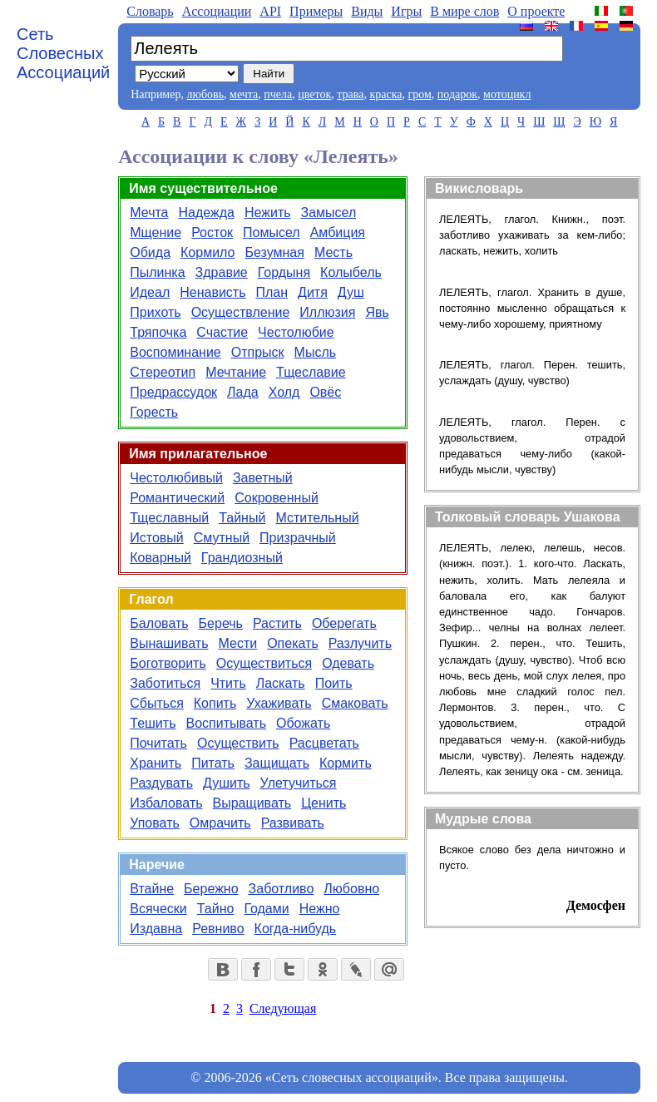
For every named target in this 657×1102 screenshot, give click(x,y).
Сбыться (157, 703)
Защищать (277, 763)
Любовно (351, 889)
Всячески (158, 909)
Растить (277, 623)
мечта (244, 94)
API (270, 11)
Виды (367, 11)
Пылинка (157, 272)
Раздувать (161, 783)
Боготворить (167, 663)
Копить (215, 703)
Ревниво (218, 929)
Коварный (160, 558)
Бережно (211, 889)
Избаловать (166, 803)
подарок (457, 94)
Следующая (282, 1008)
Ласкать (280, 683)
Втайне (152, 889)
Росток (212, 232)
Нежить (268, 212)
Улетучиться (298, 783)
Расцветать (324, 743)
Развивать (292, 823)
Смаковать (355, 703)
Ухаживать (278, 703)
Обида (150, 252)
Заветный (263, 478)
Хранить (155, 763)
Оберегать (344, 623)
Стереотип (162, 372)
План (272, 292)
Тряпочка (158, 332)
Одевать (348, 663)
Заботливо (281, 889)
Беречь (221, 623)
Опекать (293, 643)
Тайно (216, 909)
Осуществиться (264, 663)
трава (350, 94)
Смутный (221, 538)
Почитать (158, 743)
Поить (334, 683)
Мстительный (316, 518)
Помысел (271, 232)
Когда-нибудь (295, 929)
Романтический (177, 498)
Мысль (315, 352)
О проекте (536, 11)
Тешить (152, 723)
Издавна (156, 929)
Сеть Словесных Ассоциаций (63, 53)
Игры (406, 11)
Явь (376, 312)
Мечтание (235, 372)
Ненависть (212, 292)
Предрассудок (173, 392)
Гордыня (284, 272)
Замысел (329, 212)
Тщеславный (169, 518)
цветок (314, 94)
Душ (351, 292)
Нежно (319, 909)
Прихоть (155, 312)
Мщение (155, 232)
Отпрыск (257, 352)
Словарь (149, 11)
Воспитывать (225, 723)
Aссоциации (217, 11)
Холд (284, 392)
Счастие (222, 332)
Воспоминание (175, 352)
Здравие (221, 272)
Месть (333, 252)
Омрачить (220, 823)
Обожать (303, 723)
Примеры (316, 11)
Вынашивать (169, 643)
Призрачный (297, 538)
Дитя (313, 292)
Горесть (154, 412)
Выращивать (252, 803)
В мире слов (464, 11)
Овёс (325, 392)
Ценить (323, 803)
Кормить (345, 763)
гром (419, 94)
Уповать (155, 823)
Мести (237, 643)
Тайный (242, 518)
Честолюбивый (176, 478)
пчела (278, 94)
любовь (205, 94)
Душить (226, 783)
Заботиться (165, 683)
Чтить (228, 683)
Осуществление (240, 312)
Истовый (156, 538)
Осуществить (238, 743)
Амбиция (337, 232)
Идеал (150, 292)
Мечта (149, 212)
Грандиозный (242, 558)
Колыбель (351, 272)
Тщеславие (311, 372)
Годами (266, 909)
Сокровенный (277, 498)
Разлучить (360, 643)
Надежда (207, 212)
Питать (213, 763)
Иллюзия (327, 312)
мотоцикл (507, 94)
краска (385, 94)
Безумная (274, 252)
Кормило (207, 252)
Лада (243, 392)
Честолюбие (296, 332)
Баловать (159, 623)
